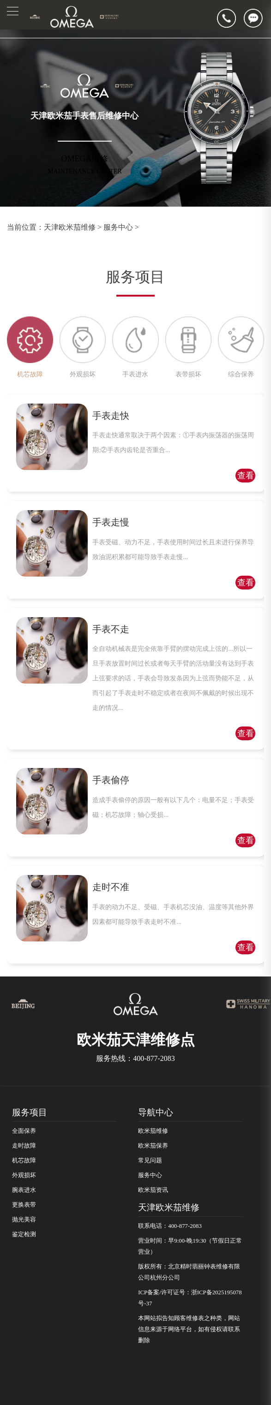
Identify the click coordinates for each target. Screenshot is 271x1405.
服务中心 (118, 227)
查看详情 (245, 476)
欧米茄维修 (153, 1131)
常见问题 (150, 1160)
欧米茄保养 (153, 1146)
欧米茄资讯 (153, 1190)
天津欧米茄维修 (70, 227)
